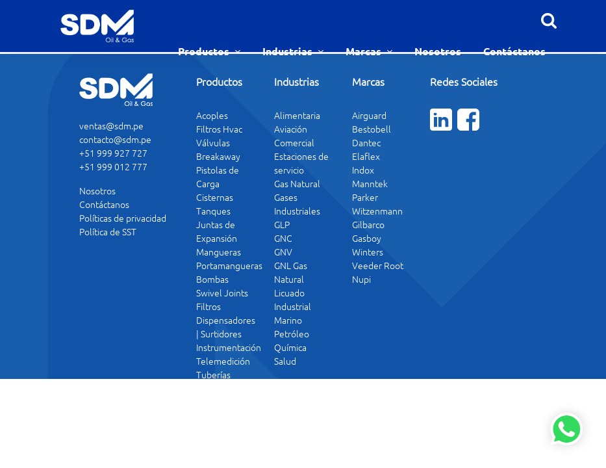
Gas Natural (297, 183)
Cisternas (214, 196)
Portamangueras (229, 265)
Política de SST (107, 231)
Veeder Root (377, 265)
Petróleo (291, 333)
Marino (288, 319)
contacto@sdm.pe (115, 139)
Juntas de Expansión (216, 231)
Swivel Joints (222, 292)
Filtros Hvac (219, 128)
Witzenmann (377, 210)
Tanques (213, 210)
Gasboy (366, 237)
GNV (283, 251)
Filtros (208, 306)
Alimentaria (297, 115)
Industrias (288, 51)
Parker (365, 196)
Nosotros (437, 51)
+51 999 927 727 (113, 152)
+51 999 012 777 (113, 166)
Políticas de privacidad (122, 217)
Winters (367, 251)
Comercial (294, 142)
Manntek (370, 183)
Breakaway (218, 156)
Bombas (212, 278)
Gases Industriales (297, 203)
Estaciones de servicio (301, 163)
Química (290, 347)
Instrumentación (228, 347)
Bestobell (371, 128)
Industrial (292, 306)
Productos (205, 51)
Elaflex (366, 156)
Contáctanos (514, 51)
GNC (283, 237)
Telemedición (223, 360)
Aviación (290, 128)
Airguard (369, 115)
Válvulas (213, 142)
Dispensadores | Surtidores (225, 326)
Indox (363, 169)
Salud (285, 360)
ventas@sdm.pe (111, 125)
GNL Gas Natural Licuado (290, 279)
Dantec (366, 142)
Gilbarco (368, 224)
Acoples (212, 115)
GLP (282, 224)
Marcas (365, 51)
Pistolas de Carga (217, 176)
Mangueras (218, 251)
